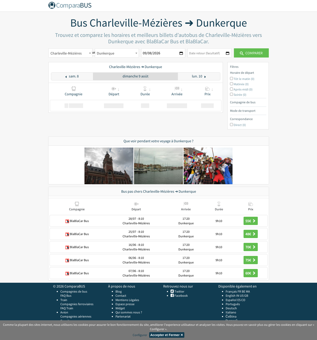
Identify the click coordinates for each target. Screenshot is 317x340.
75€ (250, 260)
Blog (118, 291)
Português (233, 304)
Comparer (251, 53)
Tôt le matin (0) (244, 79)
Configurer (140, 335)
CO (243, 300)
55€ (250, 221)
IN (237, 295)
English (231, 295)
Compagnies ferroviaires (76, 304)
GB (246, 295)
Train (63, 300)
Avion (64, 312)
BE (243, 291)
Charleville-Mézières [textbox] (66, 53)
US (242, 295)
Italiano (231, 312)
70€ (250, 247)
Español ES (233, 300)
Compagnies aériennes (75, 316)
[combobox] (70, 53)
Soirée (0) (240, 95)
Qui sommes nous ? (128, 312)
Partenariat (123, 316)
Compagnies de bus (73, 291)
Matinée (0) (241, 84)
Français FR (233, 291)
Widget (120, 308)
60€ (250, 273)
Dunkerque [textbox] (105, 53)
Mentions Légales (127, 300)
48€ (250, 234)
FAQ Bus (65, 295)
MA (248, 291)
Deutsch (231, 308)
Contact (120, 295)
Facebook (181, 295)
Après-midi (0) (243, 89)
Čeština (231, 316)
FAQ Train (66, 308)
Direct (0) (240, 125)
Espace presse (125, 304)
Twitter (179, 291)
